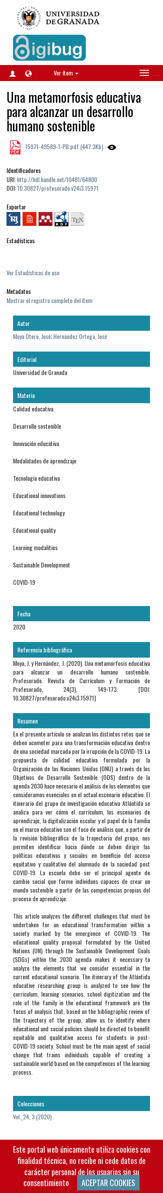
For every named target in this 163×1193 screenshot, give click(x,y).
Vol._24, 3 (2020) (32, 1116)
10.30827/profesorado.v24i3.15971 (57, 187)
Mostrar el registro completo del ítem (49, 300)
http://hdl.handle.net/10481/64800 (57, 179)
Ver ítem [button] (66, 72)
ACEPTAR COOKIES (108, 1182)
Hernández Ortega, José (80, 336)
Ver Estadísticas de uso (33, 272)
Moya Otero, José (32, 336)
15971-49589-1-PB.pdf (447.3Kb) (63, 146)
